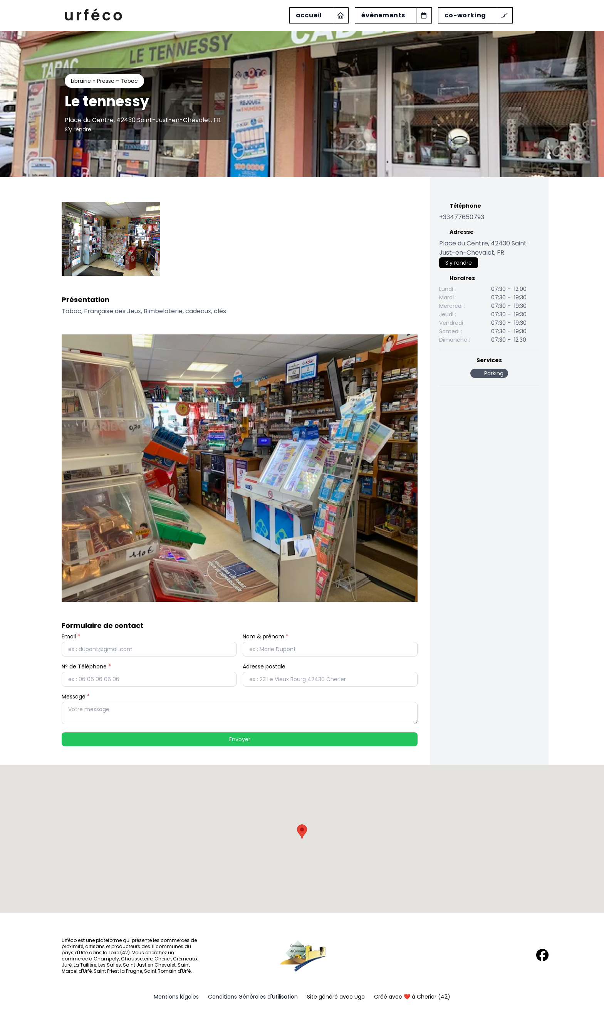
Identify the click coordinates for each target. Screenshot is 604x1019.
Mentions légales (176, 997)
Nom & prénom (266, 636)
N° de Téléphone (86, 666)
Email (71, 636)
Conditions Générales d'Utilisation (253, 997)
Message (76, 696)
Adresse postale (264, 666)
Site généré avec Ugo (336, 997)
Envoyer (239, 739)
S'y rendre (78, 129)
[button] (302, 831)
